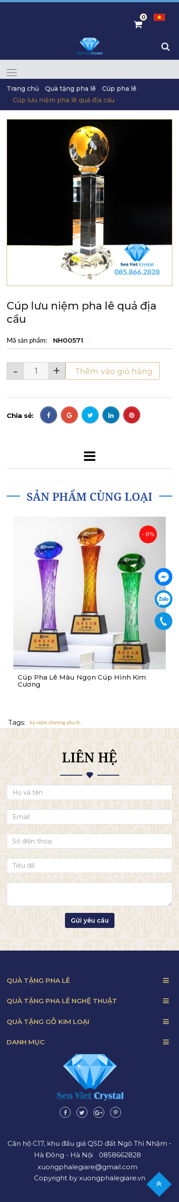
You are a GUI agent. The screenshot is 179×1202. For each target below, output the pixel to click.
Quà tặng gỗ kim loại (48, 1021)
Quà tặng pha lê (70, 89)
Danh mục (26, 1042)
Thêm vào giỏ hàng (112, 371)
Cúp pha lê (119, 89)
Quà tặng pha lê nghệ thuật (62, 1001)
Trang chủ (23, 89)
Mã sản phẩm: (28, 340)
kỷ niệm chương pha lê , (56, 723)
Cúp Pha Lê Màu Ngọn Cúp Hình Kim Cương (82, 681)
